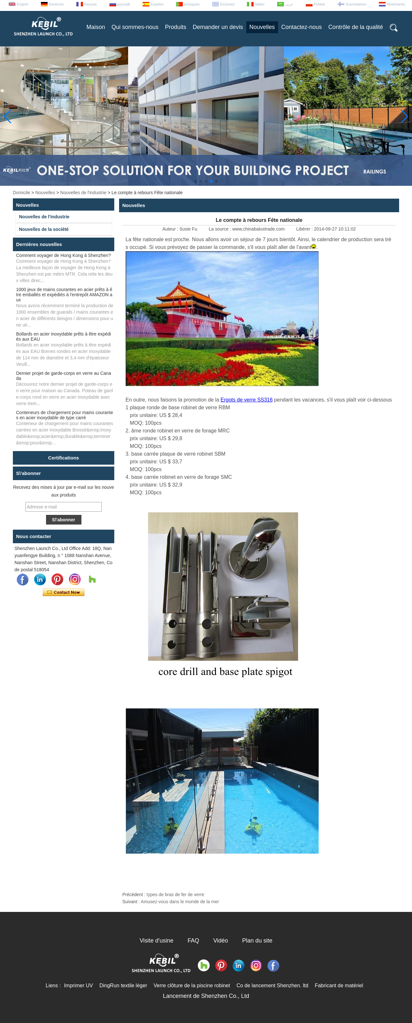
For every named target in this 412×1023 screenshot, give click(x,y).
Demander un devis (218, 27)
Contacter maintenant (63, 592)
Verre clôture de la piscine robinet (192, 985)
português (192, 4)
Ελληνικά (227, 4)
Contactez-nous (301, 27)
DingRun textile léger (123, 985)
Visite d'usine (156, 940)
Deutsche (56, 4)
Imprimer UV (78, 985)
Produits (175, 27)
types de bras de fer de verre (175, 894)
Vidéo (220, 940)
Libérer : (305, 229)
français (90, 4)
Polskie (319, 4)
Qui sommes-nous (135, 27)
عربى (289, 4)
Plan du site (257, 940)
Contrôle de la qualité (355, 27)
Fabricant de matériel (339, 985)
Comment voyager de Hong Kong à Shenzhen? (63, 255)
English (22, 4)
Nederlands (396, 4)
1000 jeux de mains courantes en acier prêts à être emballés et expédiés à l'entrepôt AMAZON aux (64, 294)
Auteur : (171, 229)
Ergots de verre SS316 (246, 400)
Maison (96, 27)
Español (157, 4)
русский (123, 4)
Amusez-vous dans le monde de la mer (180, 901)
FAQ (193, 940)
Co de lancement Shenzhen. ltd (272, 985)
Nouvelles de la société (44, 229)
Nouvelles (262, 27)
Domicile (21, 192)
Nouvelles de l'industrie (83, 192)
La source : (220, 229)
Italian (259, 4)
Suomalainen (356, 4)
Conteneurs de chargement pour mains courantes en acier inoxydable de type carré (64, 415)
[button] (195, 181)
